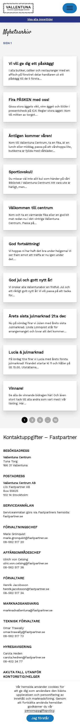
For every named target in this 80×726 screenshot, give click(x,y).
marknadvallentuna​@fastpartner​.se (27, 610)
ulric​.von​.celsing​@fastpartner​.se (25, 563)
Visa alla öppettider (40, 19)
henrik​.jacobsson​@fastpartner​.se (26, 589)
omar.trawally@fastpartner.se (24, 632)
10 (55, 420)
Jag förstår (40, 718)
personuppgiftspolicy (39, 710)
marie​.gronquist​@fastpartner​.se (25, 538)
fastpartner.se (13, 516)
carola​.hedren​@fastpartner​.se (24, 657)
